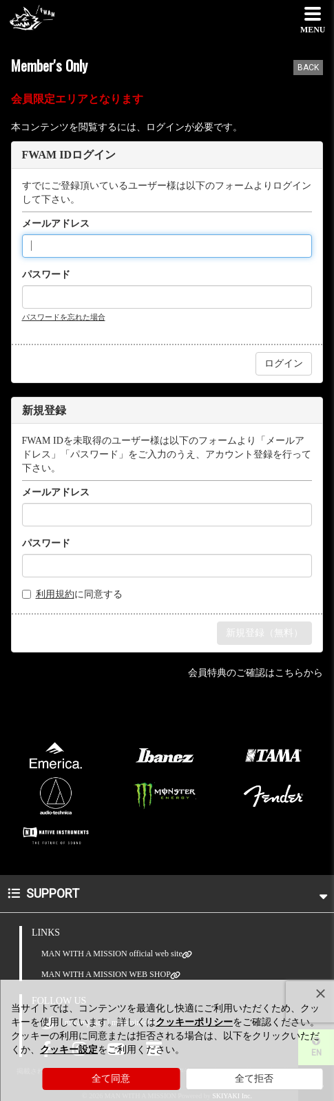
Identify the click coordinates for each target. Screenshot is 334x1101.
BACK (308, 67)
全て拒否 (254, 1078)
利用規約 (55, 594)
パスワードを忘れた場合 (63, 317)
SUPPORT (167, 893)
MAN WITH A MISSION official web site (111, 954)
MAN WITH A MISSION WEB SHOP (106, 974)
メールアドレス (56, 223)
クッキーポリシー (194, 1022)
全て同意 (111, 1078)
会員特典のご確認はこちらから (255, 673)
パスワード (46, 274)
